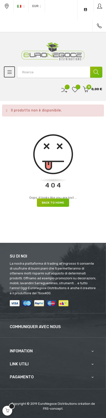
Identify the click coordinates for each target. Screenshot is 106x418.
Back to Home (53, 202)
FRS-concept (53, 408)
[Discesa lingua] (21, 6)
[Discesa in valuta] (37, 6)
